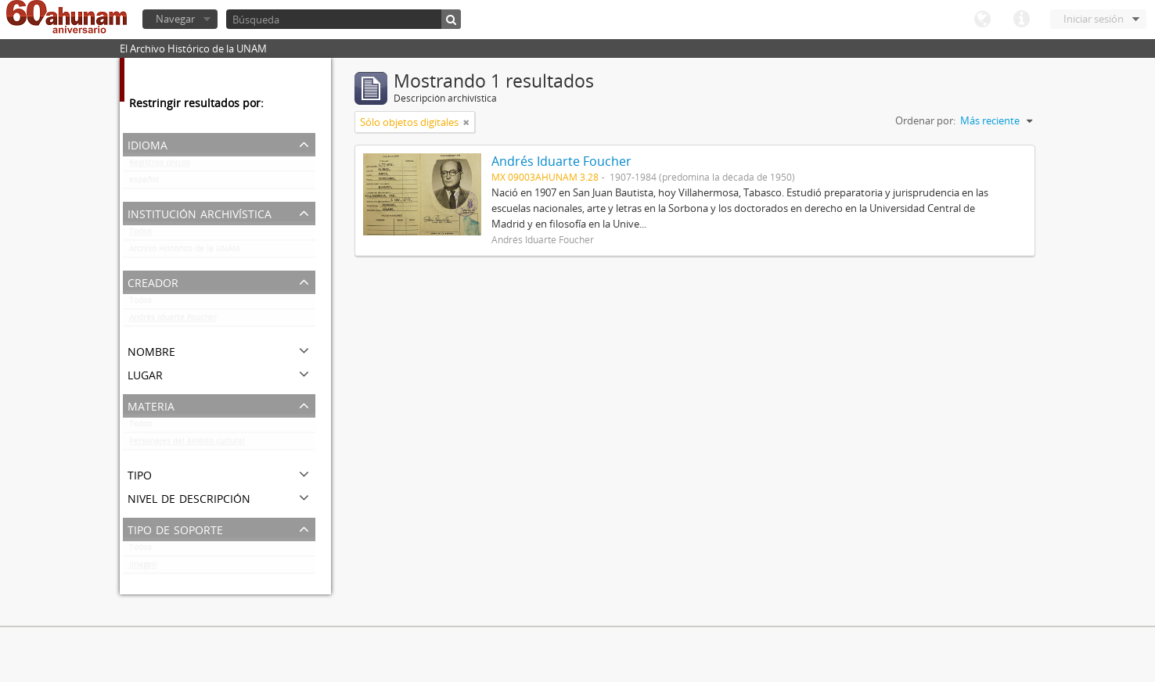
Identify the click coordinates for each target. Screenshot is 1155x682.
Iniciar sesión (1093, 19)
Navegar (175, 19)
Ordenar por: (925, 120)
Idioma (982, 19)
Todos (140, 234)
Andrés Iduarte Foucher (173, 320)
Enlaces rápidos (1021, 19)
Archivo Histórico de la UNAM (184, 251)
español (144, 183)
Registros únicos (159, 165)
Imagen (143, 567)
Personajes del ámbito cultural (187, 444)
